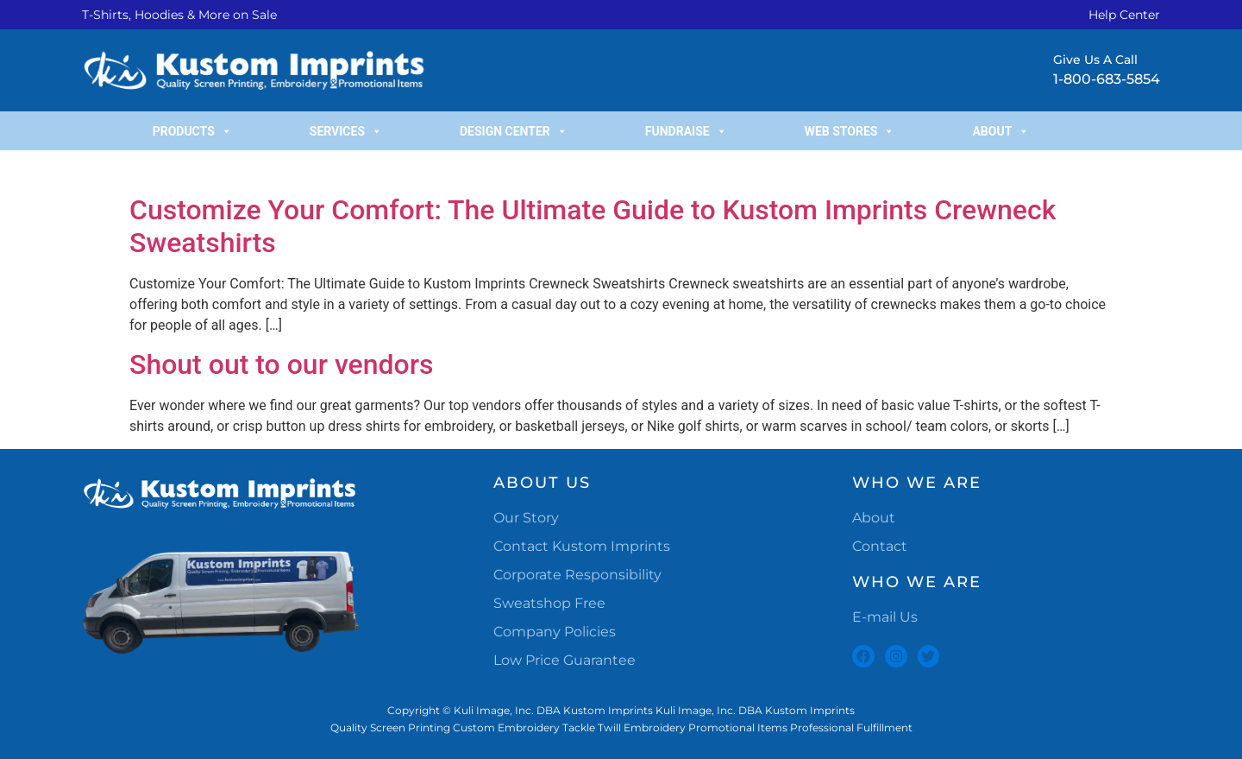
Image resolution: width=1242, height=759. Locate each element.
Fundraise (686, 131)
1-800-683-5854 (1106, 79)
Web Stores (850, 131)
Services (346, 131)
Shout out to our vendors (281, 364)
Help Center (1124, 14)
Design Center (514, 131)
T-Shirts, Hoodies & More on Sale (179, 14)
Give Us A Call (1095, 59)
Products (192, 131)
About (1000, 131)
